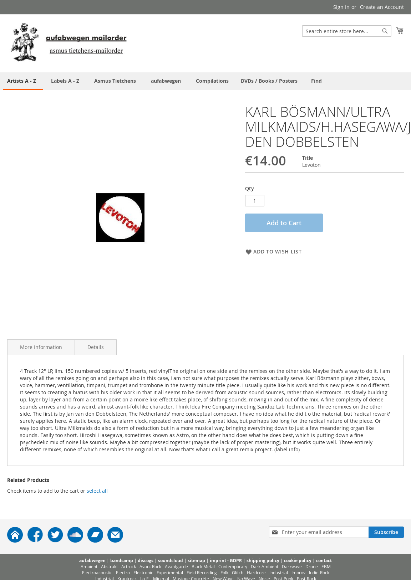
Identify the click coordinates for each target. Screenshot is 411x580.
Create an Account (382, 7)
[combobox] (346, 31)
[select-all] (97, 490)
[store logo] (68, 42)
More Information (41, 347)
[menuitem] (316, 80)
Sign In (341, 7)
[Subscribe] (386, 532)
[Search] (385, 31)
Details (95, 347)
